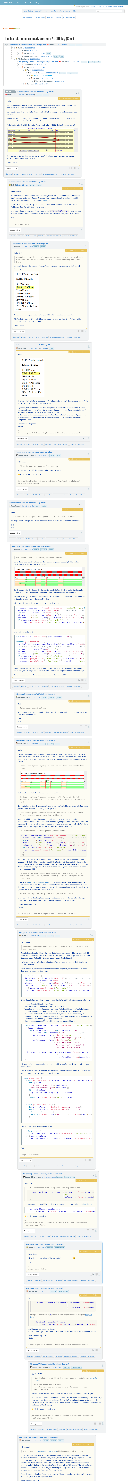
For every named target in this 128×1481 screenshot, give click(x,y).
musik (51, 348)
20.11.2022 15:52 (50, 1177)
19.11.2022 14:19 (22, 185)
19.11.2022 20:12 (43, 455)
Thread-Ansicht (40, 17)
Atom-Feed (50, 17)
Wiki (19, 2)
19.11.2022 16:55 (33, 348)
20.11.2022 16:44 (40, 1247)
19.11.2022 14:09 (20, 95)
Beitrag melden (12, 168)
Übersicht (38, 11)
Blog (36, 2)
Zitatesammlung (57, 11)
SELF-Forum (10, 92)
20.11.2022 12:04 (27, 549)
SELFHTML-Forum (28, 17)
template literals (85, 1204)
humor (52, 455)
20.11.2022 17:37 (43, 1291)
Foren (46, 11)
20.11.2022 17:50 (36, 1441)
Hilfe (74, 11)
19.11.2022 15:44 (27, 246)
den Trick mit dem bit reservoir (39, 882)
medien (46, 95)
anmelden (38, 174)
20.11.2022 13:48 (33, 744)
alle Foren (17, 174)
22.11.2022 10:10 (57, 1367)
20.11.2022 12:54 (34, 697)
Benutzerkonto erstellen (50, 174)
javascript (44, 549)
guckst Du (46, 200)
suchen (68, 11)
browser (39, 95)
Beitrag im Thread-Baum (67, 174)
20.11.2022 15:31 (33, 936)
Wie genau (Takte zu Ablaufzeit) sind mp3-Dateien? (31, 546)
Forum (28, 2)
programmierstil (70, 1177)
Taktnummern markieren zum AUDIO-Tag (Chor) (35, 92)
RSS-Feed (58, 17)
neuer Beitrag (28, 11)
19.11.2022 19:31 (27, 506)
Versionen (30, 95)
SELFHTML (9, 2)
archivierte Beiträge (69, 17)
